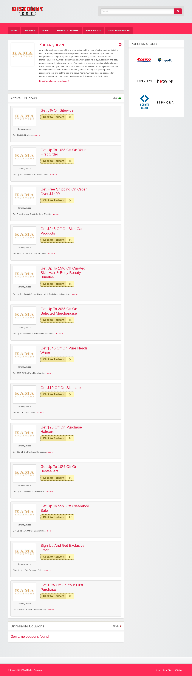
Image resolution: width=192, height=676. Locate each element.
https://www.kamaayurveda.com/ (54, 81)
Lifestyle (29, 30)
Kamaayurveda (24, 129)
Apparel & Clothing (67, 30)
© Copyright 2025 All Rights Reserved (25, 670)
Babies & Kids (93, 30)
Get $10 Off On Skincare (60, 388)
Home (14, 30)
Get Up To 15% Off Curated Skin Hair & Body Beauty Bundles (62, 272)
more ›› (36, 135)
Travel (46, 30)
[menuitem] (14, 30)
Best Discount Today (172, 670)
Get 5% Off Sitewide (57, 110)
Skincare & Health (119, 30)
